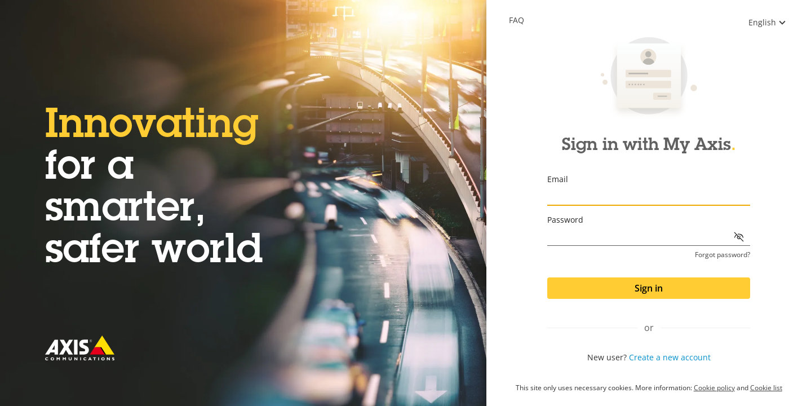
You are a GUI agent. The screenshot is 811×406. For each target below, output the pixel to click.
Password (565, 219)
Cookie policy (714, 387)
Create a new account (670, 357)
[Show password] (738, 236)
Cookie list (766, 387)
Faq (516, 20)
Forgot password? (722, 254)
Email (557, 179)
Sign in (649, 288)
